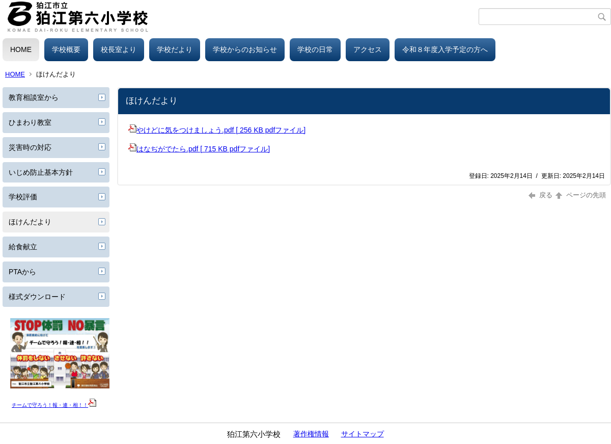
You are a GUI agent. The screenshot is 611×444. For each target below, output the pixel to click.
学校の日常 (315, 49)
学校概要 (66, 49)
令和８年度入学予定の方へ (445, 49)
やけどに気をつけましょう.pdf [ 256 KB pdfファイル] (217, 130)
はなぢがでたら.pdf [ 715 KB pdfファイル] (199, 149)
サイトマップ (362, 434)
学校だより (174, 49)
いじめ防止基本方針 (41, 172)
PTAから (22, 272)
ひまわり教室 (30, 122)
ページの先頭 (580, 195)
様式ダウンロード (37, 297)
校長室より (118, 49)
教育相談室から (34, 97)
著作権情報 (311, 434)
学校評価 (23, 197)
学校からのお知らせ (245, 49)
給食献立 (23, 247)
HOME (21, 49)
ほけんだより (30, 222)
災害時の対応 (30, 147)
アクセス (367, 49)
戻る (540, 195)
